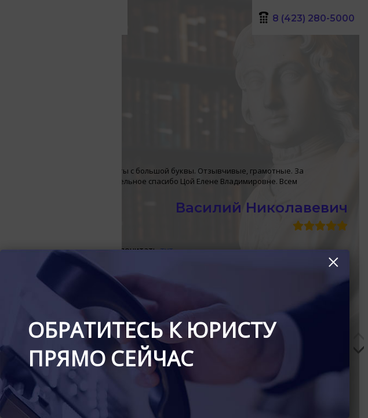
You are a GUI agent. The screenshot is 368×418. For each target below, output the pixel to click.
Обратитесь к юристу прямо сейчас (151, 344)
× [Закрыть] (333, 262)
